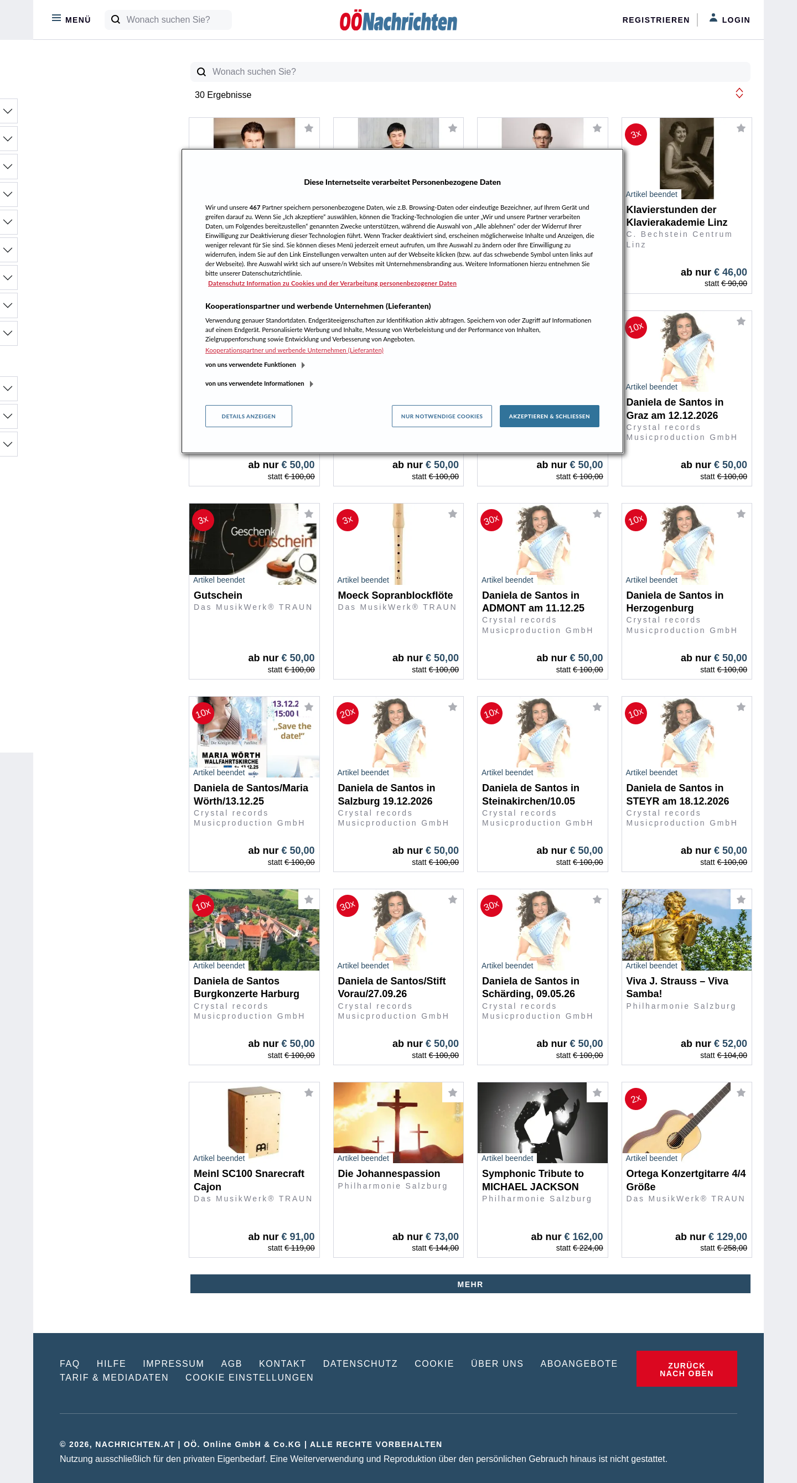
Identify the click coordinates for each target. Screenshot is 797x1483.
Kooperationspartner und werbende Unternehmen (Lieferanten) (294, 350)
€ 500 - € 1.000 (94, 612)
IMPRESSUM (173, 1363)
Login (730, 18)
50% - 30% (85, 492)
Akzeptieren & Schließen (549, 416)
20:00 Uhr (83, 726)
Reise (100, 253)
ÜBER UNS (497, 1363)
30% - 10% (85, 507)
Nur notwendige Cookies (442, 416)
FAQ (70, 1363)
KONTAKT (283, 1363)
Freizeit (100, 170)
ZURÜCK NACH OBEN (686, 1369)
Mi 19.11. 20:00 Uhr (103, 683)
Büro (100, 142)
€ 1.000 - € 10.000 (100, 626)
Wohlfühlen (100, 308)
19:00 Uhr (83, 697)
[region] (402, 301)
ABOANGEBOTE (579, 1363)
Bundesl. (100, 420)
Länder (100, 447)
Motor (100, 225)
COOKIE (434, 1363)
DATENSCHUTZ (360, 1363)
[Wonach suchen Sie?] (179, 20)
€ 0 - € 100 (85, 569)
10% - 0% (83, 521)
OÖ (100, 392)
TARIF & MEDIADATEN (114, 1377)
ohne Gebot (87, 536)
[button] (739, 93)
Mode (100, 198)
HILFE (111, 1363)
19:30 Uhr (83, 712)
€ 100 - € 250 (90, 583)
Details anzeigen (248, 416)
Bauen (100, 114)
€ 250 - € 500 (90, 598)
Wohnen (100, 337)
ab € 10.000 (87, 641)
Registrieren (656, 19)
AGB (231, 1363)
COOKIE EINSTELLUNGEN (249, 1377)
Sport (100, 281)
